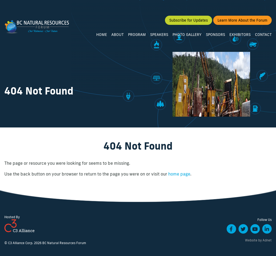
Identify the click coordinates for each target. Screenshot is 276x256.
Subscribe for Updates (188, 20)
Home (101, 34)
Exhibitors (240, 34)
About (117, 34)
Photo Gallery (187, 34)
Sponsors (215, 34)
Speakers (159, 34)
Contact (263, 34)
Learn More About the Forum (242, 20)
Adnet (267, 240)
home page (179, 174)
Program (137, 34)
